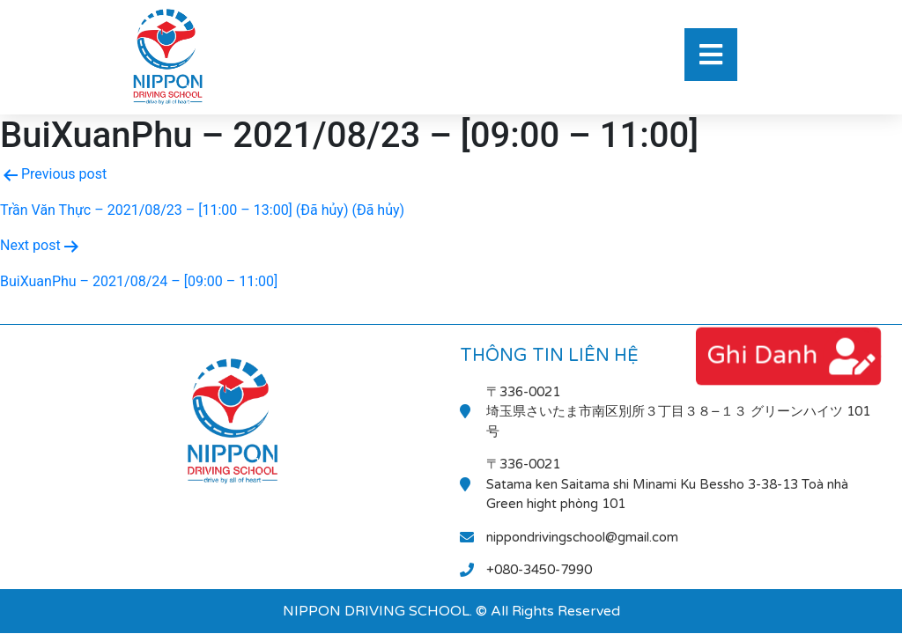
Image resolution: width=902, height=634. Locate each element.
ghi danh (762, 355)
